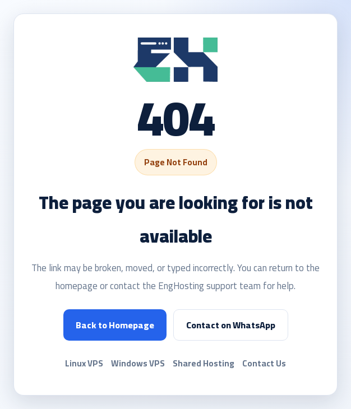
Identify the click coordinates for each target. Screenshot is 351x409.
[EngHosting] (175, 60)
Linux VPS (84, 363)
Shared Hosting (203, 363)
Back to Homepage (115, 325)
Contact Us (264, 363)
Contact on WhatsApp (230, 325)
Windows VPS (138, 363)
